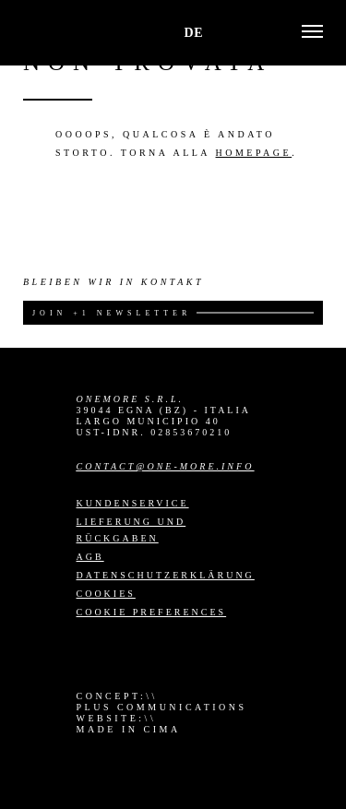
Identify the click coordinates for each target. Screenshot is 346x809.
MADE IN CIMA (129, 729)
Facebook (122, 656)
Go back (57, 99)
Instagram (89, 656)
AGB (90, 557)
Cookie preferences (152, 612)
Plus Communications (162, 707)
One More (62, 32)
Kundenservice (133, 503)
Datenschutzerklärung (166, 575)
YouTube (188, 656)
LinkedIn (155, 656)
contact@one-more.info (166, 466)
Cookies (106, 594)
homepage (254, 153)
